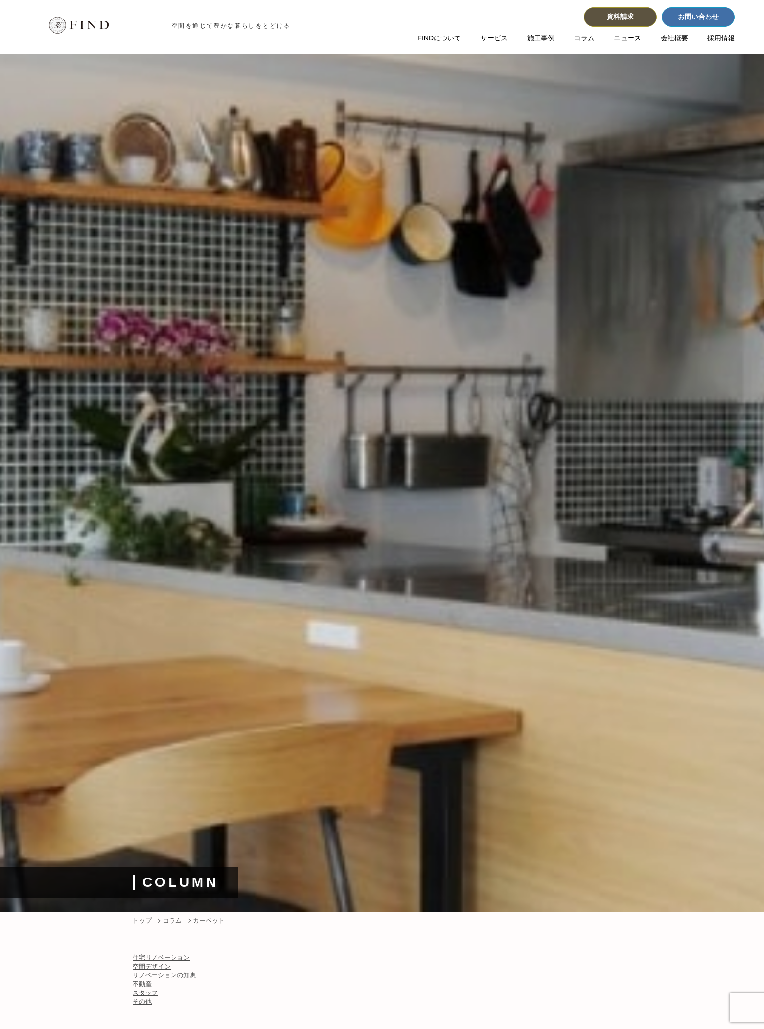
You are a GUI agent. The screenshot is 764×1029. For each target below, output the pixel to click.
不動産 (142, 984)
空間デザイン (152, 966)
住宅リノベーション (161, 957)
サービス (494, 38)
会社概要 (674, 38)
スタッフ (145, 992)
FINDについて (439, 38)
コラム (584, 38)
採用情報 (721, 38)
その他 (142, 1001)
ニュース (627, 38)
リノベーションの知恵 (164, 975)
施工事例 (540, 38)
